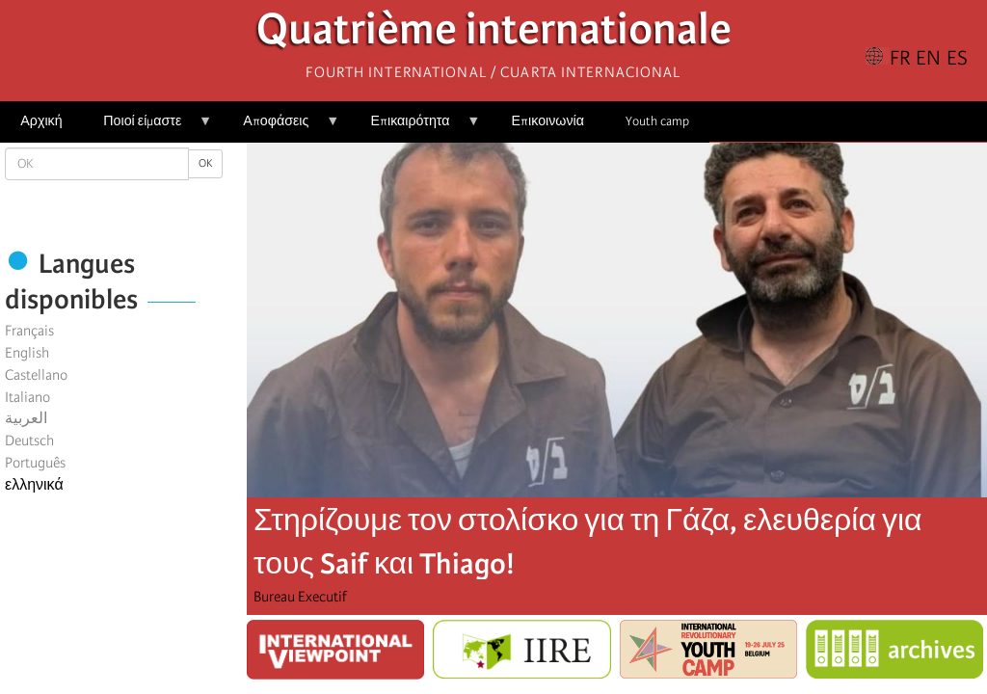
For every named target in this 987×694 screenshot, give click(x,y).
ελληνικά (34, 485)
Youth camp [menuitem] (657, 121)
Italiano (27, 397)
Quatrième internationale (494, 34)
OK (205, 163)
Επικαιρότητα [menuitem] (415, 128)
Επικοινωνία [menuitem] (548, 121)
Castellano (36, 375)
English (27, 352)
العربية (26, 418)
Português (35, 462)
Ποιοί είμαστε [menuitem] (147, 128)
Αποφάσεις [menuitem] (281, 128)
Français (29, 330)
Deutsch (29, 440)
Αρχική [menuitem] (41, 121)
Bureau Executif (300, 596)
